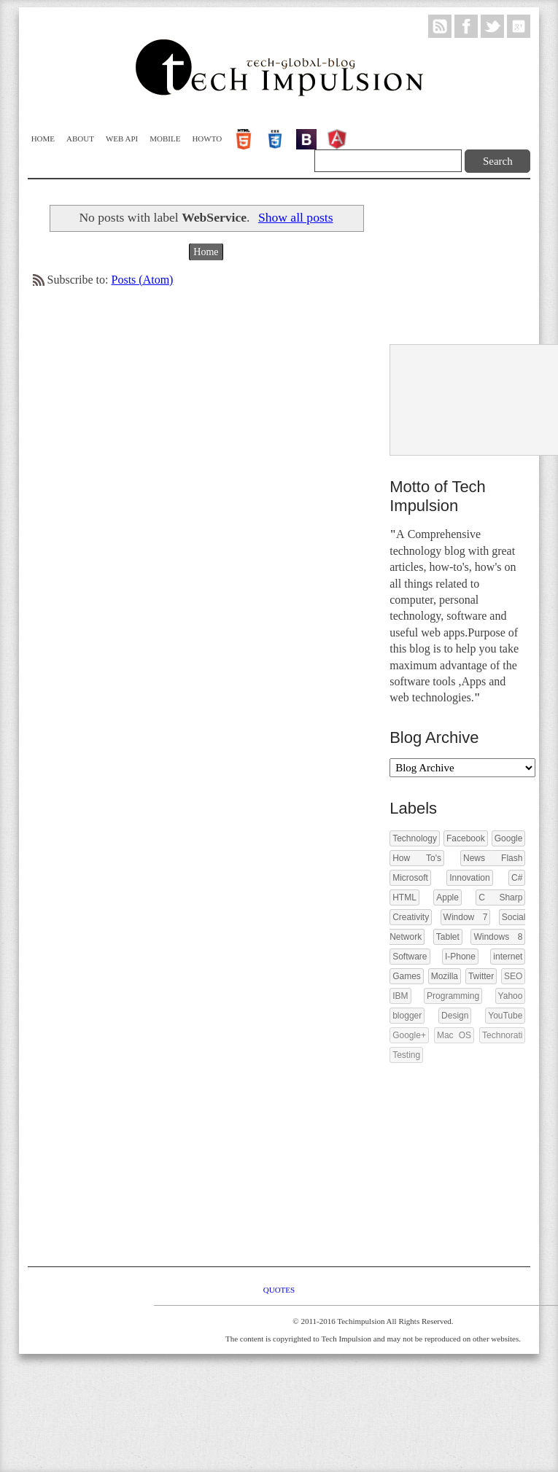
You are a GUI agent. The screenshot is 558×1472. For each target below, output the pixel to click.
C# (516, 878)
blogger (407, 1015)
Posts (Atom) (143, 279)
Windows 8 (497, 937)
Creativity (410, 917)
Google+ (409, 1035)
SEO (513, 976)
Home (43, 138)
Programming (453, 996)
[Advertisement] (455, 263)
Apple (447, 897)
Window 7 (465, 917)
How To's (416, 858)
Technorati (502, 1035)
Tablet (448, 937)
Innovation (469, 878)
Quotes (279, 1289)
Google (509, 838)
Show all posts (295, 217)
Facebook (465, 838)
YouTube (505, 1015)
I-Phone (460, 956)
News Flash (492, 858)
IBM (400, 996)
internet (507, 956)
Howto (207, 138)
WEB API (122, 138)
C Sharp (500, 897)
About (80, 138)
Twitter (481, 976)
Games (406, 976)
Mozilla (444, 976)
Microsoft (410, 878)
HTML (404, 897)
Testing (406, 1055)
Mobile (165, 138)
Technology (414, 838)
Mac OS (454, 1035)
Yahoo (510, 996)
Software (409, 956)
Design (454, 1015)
